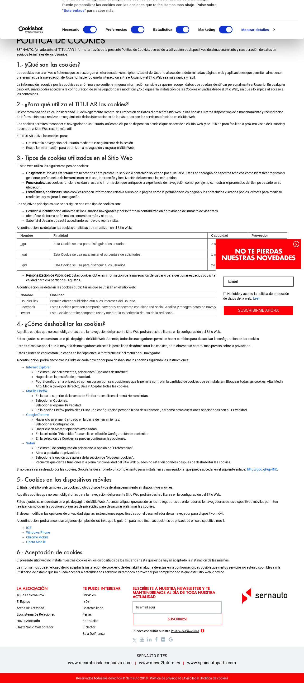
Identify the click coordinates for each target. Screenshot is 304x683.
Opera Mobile (36, 542)
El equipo (23, 601)
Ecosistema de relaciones (36, 614)
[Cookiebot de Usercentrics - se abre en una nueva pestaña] (31, 65)
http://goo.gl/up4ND (262, 469)
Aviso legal (191, 678)
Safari (30, 443)
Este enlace (74, 46)
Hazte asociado (28, 621)
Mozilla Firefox (37, 391)
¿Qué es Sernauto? (30, 595)
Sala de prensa (94, 634)
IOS (28, 528)
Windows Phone (38, 532)
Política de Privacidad (185, 631)
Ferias (87, 614)
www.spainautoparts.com (211, 662)
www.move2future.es (159, 662)
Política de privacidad (165, 678)
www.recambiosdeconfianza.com (100, 662)
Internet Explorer (38, 367)
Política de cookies (214, 678)
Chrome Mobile (37, 537)
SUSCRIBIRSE (177, 619)
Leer (256, 298)
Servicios (89, 595)
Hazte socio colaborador (35, 627)
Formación (91, 621)
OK (264, 12)
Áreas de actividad (30, 608)
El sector (89, 627)
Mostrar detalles (255, 65)
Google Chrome (37, 415)
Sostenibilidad (93, 608)
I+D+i (86, 601)
